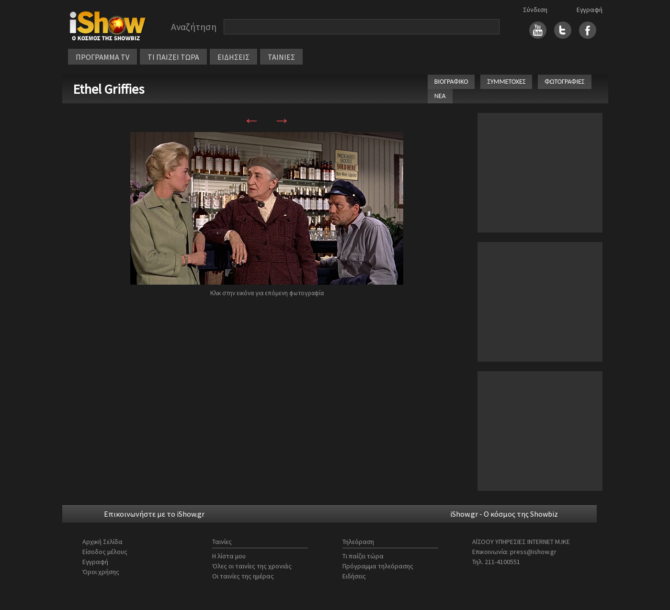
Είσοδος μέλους (104, 551)
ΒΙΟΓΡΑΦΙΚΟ (451, 82)
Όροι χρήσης (100, 571)
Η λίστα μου (229, 556)
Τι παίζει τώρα (363, 556)
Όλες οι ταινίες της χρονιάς (252, 566)
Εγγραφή (589, 9)
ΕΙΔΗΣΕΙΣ (233, 57)
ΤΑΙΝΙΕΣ (281, 57)
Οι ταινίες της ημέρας (243, 576)
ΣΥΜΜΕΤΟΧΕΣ (506, 82)
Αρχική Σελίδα (102, 541)
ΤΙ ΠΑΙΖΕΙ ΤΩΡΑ (173, 57)
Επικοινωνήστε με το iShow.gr (154, 514)
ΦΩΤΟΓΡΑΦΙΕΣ (564, 82)
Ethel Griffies (108, 89)
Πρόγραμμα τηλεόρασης (377, 566)
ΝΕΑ (440, 96)
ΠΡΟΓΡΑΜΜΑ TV (102, 57)
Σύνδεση (535, 9)
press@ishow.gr (533, 551)
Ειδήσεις (354, 576)
